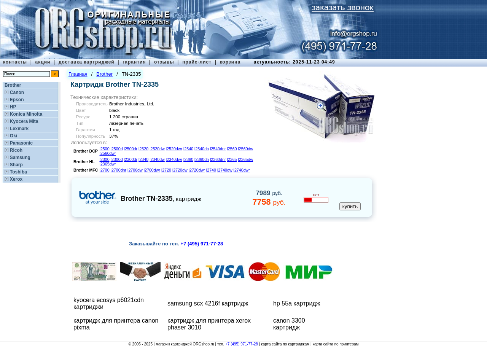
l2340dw (157, 159)
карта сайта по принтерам (335, 344)
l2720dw (180, 170)
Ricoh (16, 150)
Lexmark (19, 128)
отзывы (164, 62)
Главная (77, 74)
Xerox (16, 179)
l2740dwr (242, 170)
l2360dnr (218, 159)
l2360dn (201, 159)
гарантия (134, 62)
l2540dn (201, 148)
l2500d (117, 148)
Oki (13, 135)
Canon (17, 92)
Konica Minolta (26, 114)
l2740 (211, 170)
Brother (13, 85)
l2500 (105, 148)
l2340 (143, 159)
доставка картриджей (87, 62)
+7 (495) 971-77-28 (241, 344)
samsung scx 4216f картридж (207, 303)
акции (43, 62)
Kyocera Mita (24, 121)
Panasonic (21, 143)
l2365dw (245, 159)
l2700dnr (118, 170)
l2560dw (245, 148)
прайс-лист (197, 62)
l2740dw (224, 170)
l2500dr (131, 148)
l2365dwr (108, 164)
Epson (17, 99)
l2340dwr (174, 159)
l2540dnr (218, 148)
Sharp (16, 164)
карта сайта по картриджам (285, 344)
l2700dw (135, 170)
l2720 (166, 170)
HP (13, 107)
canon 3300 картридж (289, 324)
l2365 (232, 159)
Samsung (20, 157)
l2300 (105, 159)
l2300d (117, 159)
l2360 (188, 159)
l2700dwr (152, 170)
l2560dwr (108, 153)
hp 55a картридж (296, 303)
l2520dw (157, 148)
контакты (15, 62)
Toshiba (18, 172)
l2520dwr (174, 148)
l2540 (188, 148)
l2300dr (131, 159)
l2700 (105, 170)
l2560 (232, 148)
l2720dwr (197, 170)
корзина (230, 62)
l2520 (143, 148)
